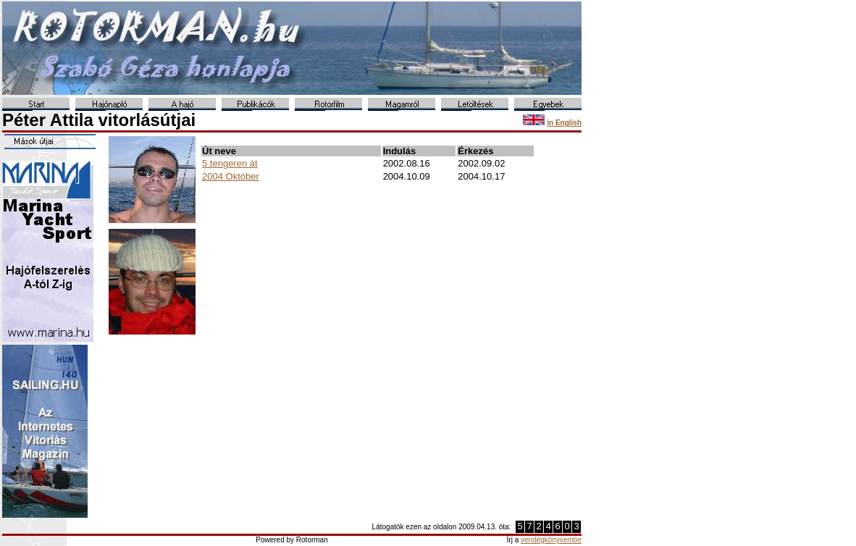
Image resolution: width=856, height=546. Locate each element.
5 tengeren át (230, 163)
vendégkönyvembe (551, 540)
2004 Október (230, 176)
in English (564, 123)
